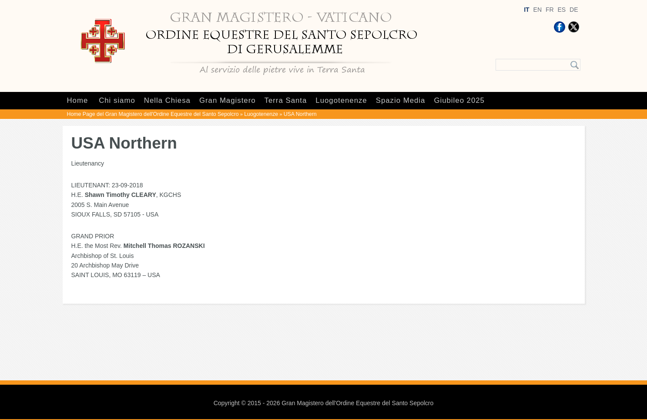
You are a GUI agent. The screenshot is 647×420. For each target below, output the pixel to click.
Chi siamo (117, 100)
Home (77, 100)
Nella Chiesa (167, 100)
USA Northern (300, 114)
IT (526, 9)
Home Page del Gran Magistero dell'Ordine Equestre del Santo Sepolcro (153, 114)
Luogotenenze (341, 100)
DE (574, 9)
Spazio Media (401, 100)
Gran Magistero (227, 100)
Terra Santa (286, 100)
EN (537, 9)
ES (561, 9)
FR (550, 9)
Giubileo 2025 (459, 100)
